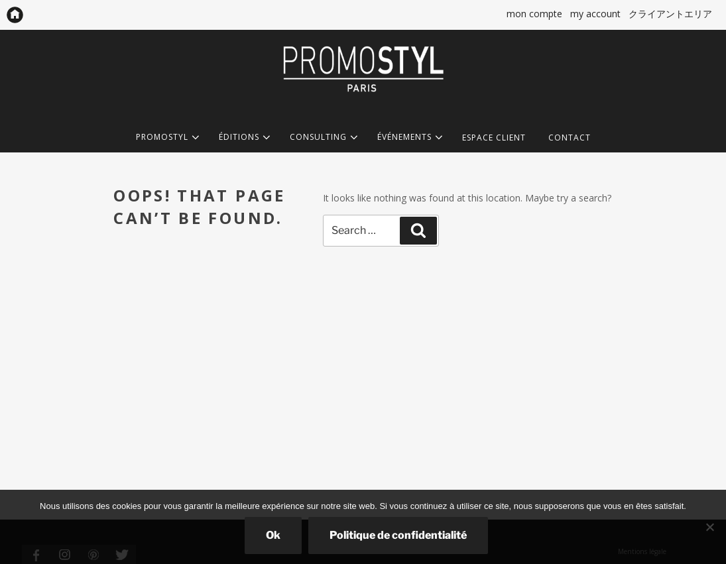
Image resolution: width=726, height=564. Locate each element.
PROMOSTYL (166, 137)
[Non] (709, 527)
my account (595, 13)
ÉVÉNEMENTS (408, 137)
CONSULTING (322, 137)
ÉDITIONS (243, 137)
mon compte (534, 13)
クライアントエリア (670, 13)
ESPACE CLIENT (494, 137)
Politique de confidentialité (398, 535)
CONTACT (569, 137)
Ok (273, 535)
